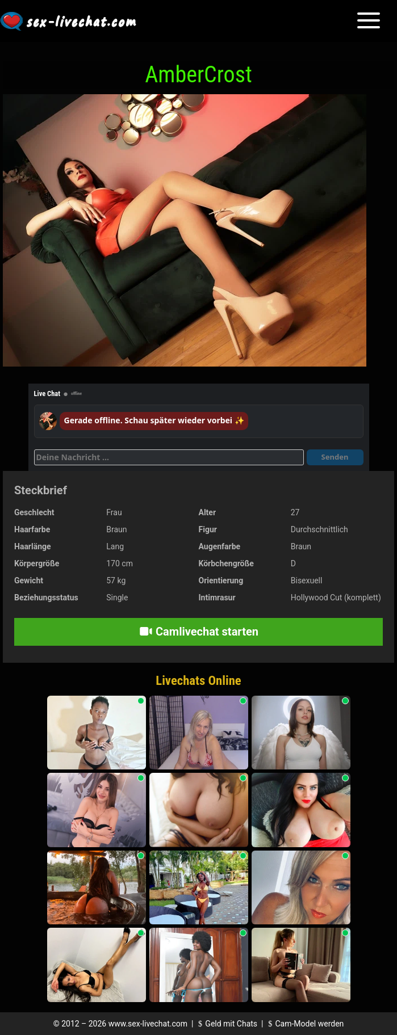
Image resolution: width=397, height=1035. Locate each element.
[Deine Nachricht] (169, 457)
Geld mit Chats (226, 1023)
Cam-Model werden (304, 1023)
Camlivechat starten (198, 631)
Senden (335, 457)
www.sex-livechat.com (147, 1023)
